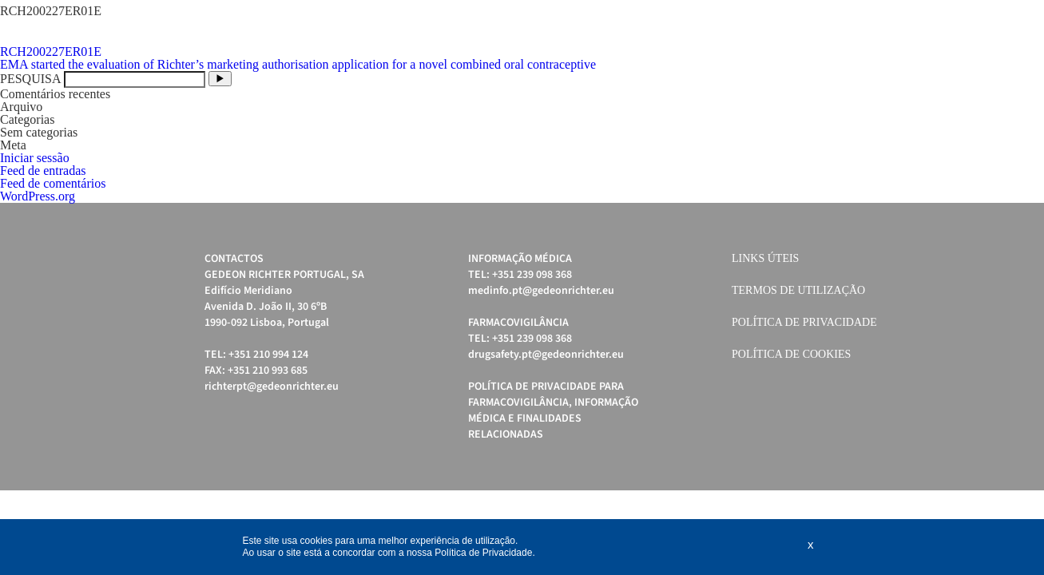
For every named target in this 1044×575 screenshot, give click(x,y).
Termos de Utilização (798, 290)
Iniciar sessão (34, 158)
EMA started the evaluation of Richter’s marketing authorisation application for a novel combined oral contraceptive (298, 64)
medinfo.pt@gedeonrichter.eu (541, 291)
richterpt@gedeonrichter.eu (271, 387)
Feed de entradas (43, 170)
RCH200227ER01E (50, 51)
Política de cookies (791, 354)
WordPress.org (37, 196)
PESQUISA (30, 78)
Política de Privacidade (804, 322)
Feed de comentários (52, 183)
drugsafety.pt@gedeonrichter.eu (546, 355)
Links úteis (765, 258)
